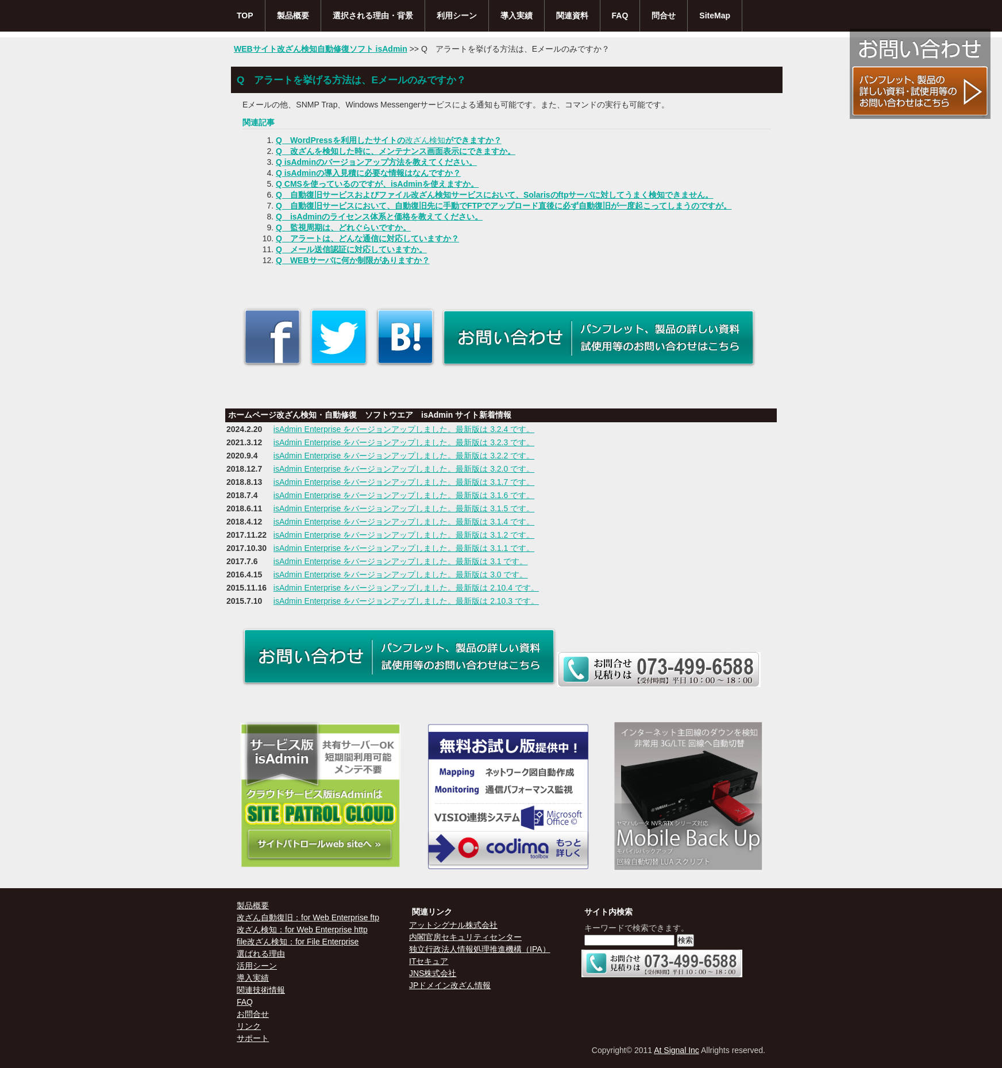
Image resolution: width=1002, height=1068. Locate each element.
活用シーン (257, 965)
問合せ (664, 15)
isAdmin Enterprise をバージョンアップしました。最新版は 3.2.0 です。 (403, 468)
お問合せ (253, 1014)
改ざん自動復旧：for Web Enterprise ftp (308, 917)
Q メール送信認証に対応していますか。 (351, 249)
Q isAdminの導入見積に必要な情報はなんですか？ (368, 173)
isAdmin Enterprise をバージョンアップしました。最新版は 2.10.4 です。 (406, 587)
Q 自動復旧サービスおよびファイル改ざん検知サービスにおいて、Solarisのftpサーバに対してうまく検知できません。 (494, 194)
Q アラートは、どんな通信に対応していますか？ (367, 238)
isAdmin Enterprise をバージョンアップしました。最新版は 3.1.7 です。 (403, 482)
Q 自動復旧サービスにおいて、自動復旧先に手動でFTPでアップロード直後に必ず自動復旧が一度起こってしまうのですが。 (503, 205)
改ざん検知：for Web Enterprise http (302, 929)
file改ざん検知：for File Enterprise (298, 941)
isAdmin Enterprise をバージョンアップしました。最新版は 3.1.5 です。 (403, 508)
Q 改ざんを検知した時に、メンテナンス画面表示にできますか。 (395, 151)
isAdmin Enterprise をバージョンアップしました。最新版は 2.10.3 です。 (406, 601)
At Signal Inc (676, 1050)
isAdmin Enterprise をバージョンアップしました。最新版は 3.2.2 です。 (403, 455)
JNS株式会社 (432, 973)
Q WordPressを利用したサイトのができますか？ (389, 140)
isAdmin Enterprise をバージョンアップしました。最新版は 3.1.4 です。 (403, 521)
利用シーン (457, 15)
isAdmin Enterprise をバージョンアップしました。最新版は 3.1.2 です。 (403, 534)
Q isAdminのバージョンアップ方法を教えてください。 (376, 162)
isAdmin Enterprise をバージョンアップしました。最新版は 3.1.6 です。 (403, 495)
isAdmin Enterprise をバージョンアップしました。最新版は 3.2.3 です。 (403, 442)
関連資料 (572, 15)
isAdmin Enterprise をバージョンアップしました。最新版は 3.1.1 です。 (403, 548)
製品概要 (293, 15)
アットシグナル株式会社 (453, 925)
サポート (253, 1038)
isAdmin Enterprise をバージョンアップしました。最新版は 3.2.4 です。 (403, 429)
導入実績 (516, 15)
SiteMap (714, 15)
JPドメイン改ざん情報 (450, 985)
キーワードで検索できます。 (636, 927)
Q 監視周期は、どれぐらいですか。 (343, 227)
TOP (245, 15)
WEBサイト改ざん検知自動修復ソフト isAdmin (320, 48)
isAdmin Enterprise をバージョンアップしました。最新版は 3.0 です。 (400, 574)
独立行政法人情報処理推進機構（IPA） (479, 949)
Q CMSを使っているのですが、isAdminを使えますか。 (377, 183)
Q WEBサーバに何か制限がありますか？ (353, 260)
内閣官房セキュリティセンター (465, 937)
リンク (249, 1026)
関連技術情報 (261, 989)
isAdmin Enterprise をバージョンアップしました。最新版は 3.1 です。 (400, 561)
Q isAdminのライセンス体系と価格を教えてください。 (379, 216)
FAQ (620, 15)
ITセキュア (428, 961)
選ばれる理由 (261, 953)
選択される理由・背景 (373, 15)
